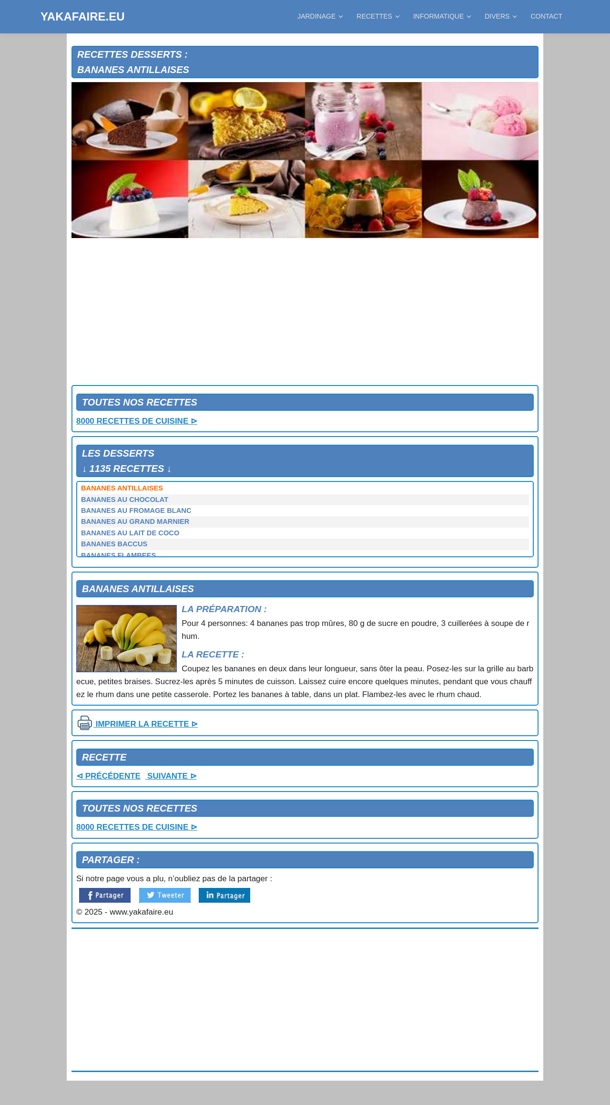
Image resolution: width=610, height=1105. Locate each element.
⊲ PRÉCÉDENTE (108, 776)
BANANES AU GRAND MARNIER (135, 521)
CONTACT (546, 16)
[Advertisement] (305, 313)
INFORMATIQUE (441, 16)
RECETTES (377, 16)
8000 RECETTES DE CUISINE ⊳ (136, 421)
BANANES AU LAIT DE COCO (130, 533)
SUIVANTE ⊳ (170, 776)
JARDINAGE (319, 16)
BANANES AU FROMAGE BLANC (136, 510)
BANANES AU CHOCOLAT (124, 499)
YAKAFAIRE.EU (82, 16)
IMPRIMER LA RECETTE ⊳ (137, 724)
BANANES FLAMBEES (118, 555)
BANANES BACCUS (114, 544)
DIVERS (500, 16)
